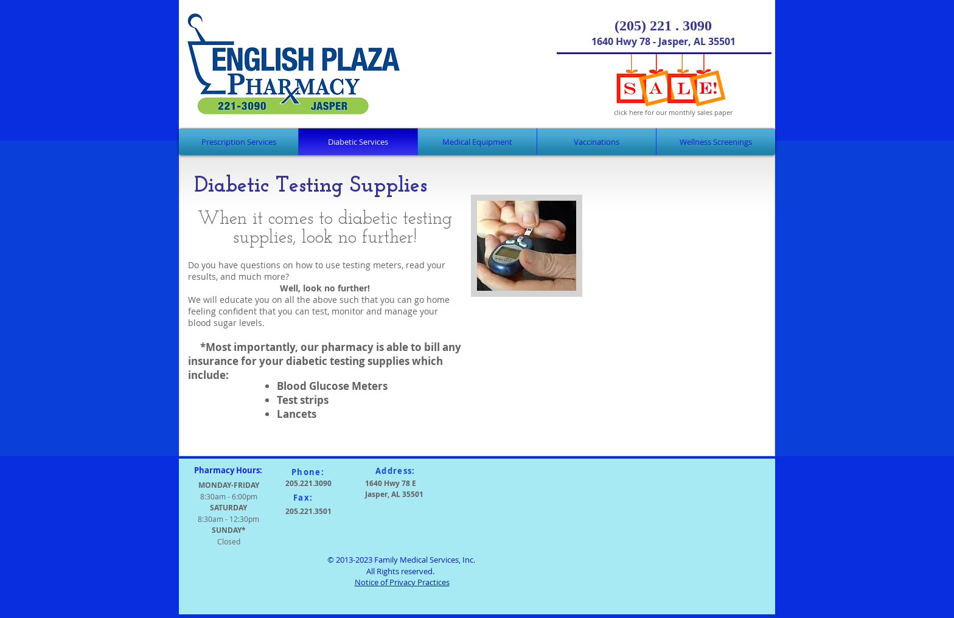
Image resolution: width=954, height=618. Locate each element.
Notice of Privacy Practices (402, 582)
